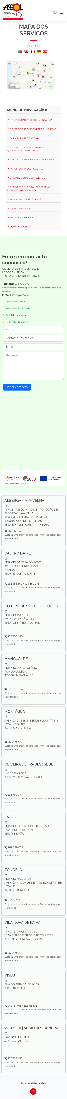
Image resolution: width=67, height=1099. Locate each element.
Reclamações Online (17, 322)
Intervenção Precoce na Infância (29, 120)
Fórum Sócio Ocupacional (25, 168)
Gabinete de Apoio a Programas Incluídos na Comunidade (28, 189)
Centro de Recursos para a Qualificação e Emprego (25, 149)
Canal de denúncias (16, 315)
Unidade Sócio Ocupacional (26, 177)
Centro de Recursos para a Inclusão (31, 129)
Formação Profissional (23, 138)
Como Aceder (17, 226)
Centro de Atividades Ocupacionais (30, 159)
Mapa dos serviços (20, 217)
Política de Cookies (16, 301)
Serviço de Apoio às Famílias (26, 199)
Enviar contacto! (16, 387)
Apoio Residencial (20, 208)
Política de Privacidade (18, 308)
